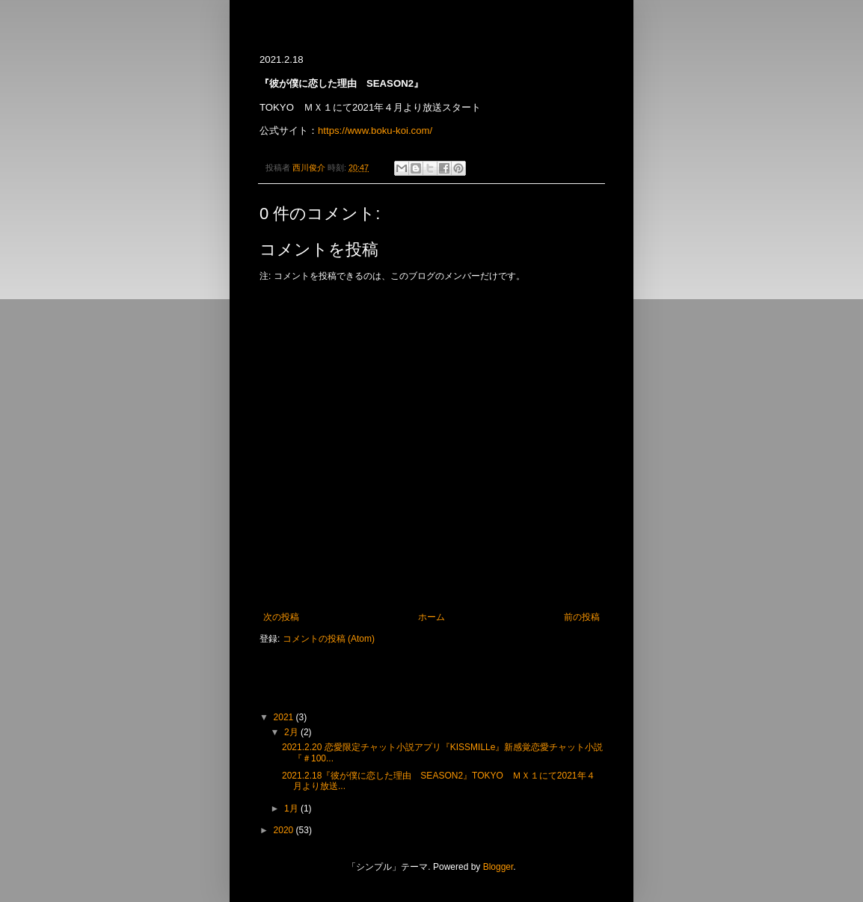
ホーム (431, 617)
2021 (285, 717)
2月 (292, 732)
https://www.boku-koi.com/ (375, 130)
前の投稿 (582, 617)
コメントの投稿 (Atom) (329, 638)
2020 (285, 830)
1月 (292, 808)
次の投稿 (281, 617)
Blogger (498, 867)
